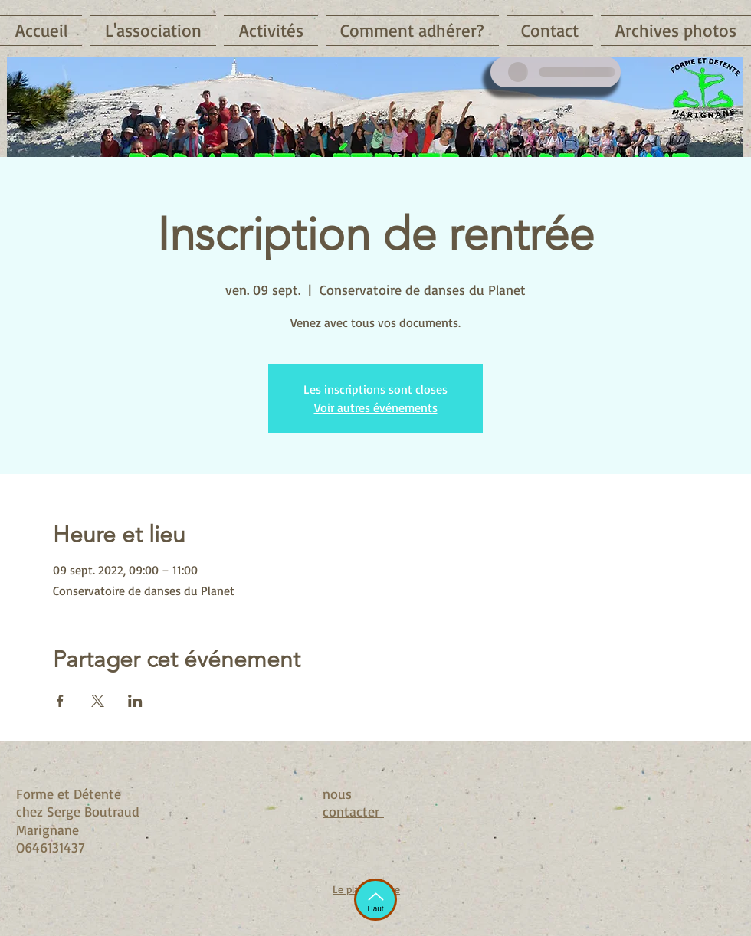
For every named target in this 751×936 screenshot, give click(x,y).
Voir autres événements (376, 407)
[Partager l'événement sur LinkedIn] (135, 701)
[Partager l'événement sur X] (97, 701)
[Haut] (375, 900)
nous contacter (353, 802)
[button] (153, 30)
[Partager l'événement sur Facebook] (60, 701)
